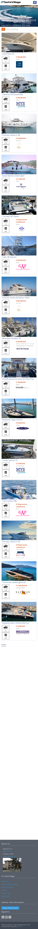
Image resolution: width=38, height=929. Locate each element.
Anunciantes (5, 881)
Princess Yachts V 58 (11, 135)
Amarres (4, 890)
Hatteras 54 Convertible (12, 94)
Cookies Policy (5, 893)
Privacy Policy (5, 896)
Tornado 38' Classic (10, 216)
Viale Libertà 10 (7, 851)
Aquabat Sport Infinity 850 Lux (15, 623)
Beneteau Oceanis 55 (11, 338)
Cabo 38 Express (9, 257)
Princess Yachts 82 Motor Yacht (16, 297)
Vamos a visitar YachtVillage (9, 884)
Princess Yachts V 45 (11, 541)
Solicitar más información (10, 908)
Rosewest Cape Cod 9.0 (12, 419)
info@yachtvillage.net (9, 856)
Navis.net (19, 926)
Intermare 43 (8, 54)
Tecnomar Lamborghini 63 (14, 582)
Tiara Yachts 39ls (9, 501)
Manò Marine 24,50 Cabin (13, 176)
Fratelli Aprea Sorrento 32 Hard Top (18, 379)
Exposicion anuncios (7, 887)
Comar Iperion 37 (9, 460)
